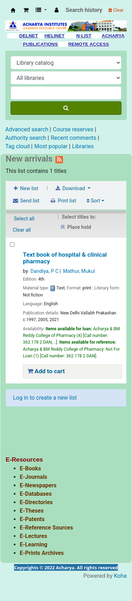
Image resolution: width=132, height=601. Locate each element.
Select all (24, 219)
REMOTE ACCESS (88, 44)
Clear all (22, 230)
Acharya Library (13, 10)
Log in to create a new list (45, 397)
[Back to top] (110, 579)
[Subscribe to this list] (59, 159)
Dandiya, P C (45, 271)
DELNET (28, 35)
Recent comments (73, 137)
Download (70, 189)
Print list (63, 201)
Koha (120, 575)
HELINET (54, 35)
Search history (84, 10)
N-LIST (84, 35)
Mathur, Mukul (79, 271)
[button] (25, 10)
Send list (25, 201)
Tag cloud (17, 146)
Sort (93, 201)
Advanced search (26, 129)
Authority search (25, 137)
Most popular (50, 146)
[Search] (66, 108)
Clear (116, 10)
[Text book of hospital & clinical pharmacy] (12, 244)
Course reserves (73, 129)
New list (25, 189)
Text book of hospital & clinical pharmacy (65, 258)
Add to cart (46, 371)
